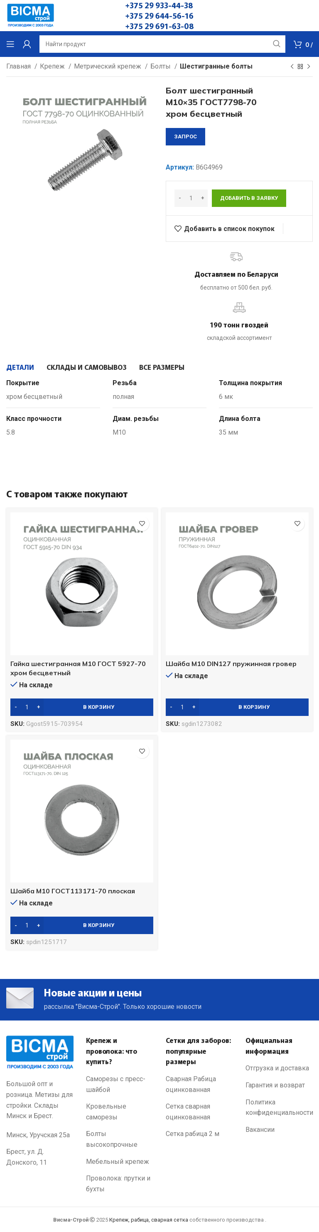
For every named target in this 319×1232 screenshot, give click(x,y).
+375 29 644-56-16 (159, 15)
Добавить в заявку (249, 198)
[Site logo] (30, 15)
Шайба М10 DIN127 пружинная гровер (231, 663)
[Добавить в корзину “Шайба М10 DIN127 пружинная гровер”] (237, 707)
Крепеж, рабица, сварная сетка (148, 1220)
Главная (19, 66)
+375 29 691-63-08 (159, 25)
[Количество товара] (191, 198)
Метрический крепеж (108, 66)
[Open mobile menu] (10, 44)
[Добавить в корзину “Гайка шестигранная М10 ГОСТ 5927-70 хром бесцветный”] (81, 707)
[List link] (119, 1084)
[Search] (162, 44)
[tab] (20, 366)
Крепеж (53, 66)
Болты (161, 66)
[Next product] (308, 67)
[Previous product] (292, 67)
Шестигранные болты (216, 66)
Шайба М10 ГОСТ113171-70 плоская (72, 891)
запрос (185, 136)
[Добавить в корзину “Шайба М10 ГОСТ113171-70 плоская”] (81, 925)
